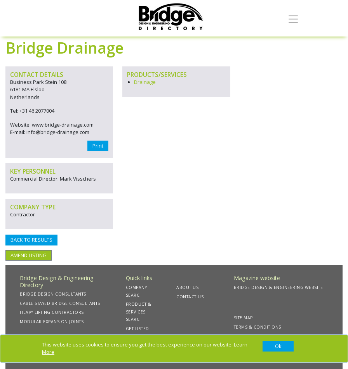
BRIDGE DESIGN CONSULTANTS (53, 294)
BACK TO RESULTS (31, 239)
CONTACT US (190, 296)
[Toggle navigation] (293, 18)
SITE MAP (243, 317)
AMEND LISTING (28, 255)
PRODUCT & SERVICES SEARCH (138, 311)
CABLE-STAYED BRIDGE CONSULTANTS (60, 303)
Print (97, 145)
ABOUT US (187, 287)
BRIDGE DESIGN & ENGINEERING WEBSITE (278, 287)
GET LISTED (137, 328)
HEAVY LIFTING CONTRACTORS (52, 312)
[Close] (278, 346)
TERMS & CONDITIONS (257, 327)
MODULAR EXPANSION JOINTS (52, 321)
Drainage (145, 81)
